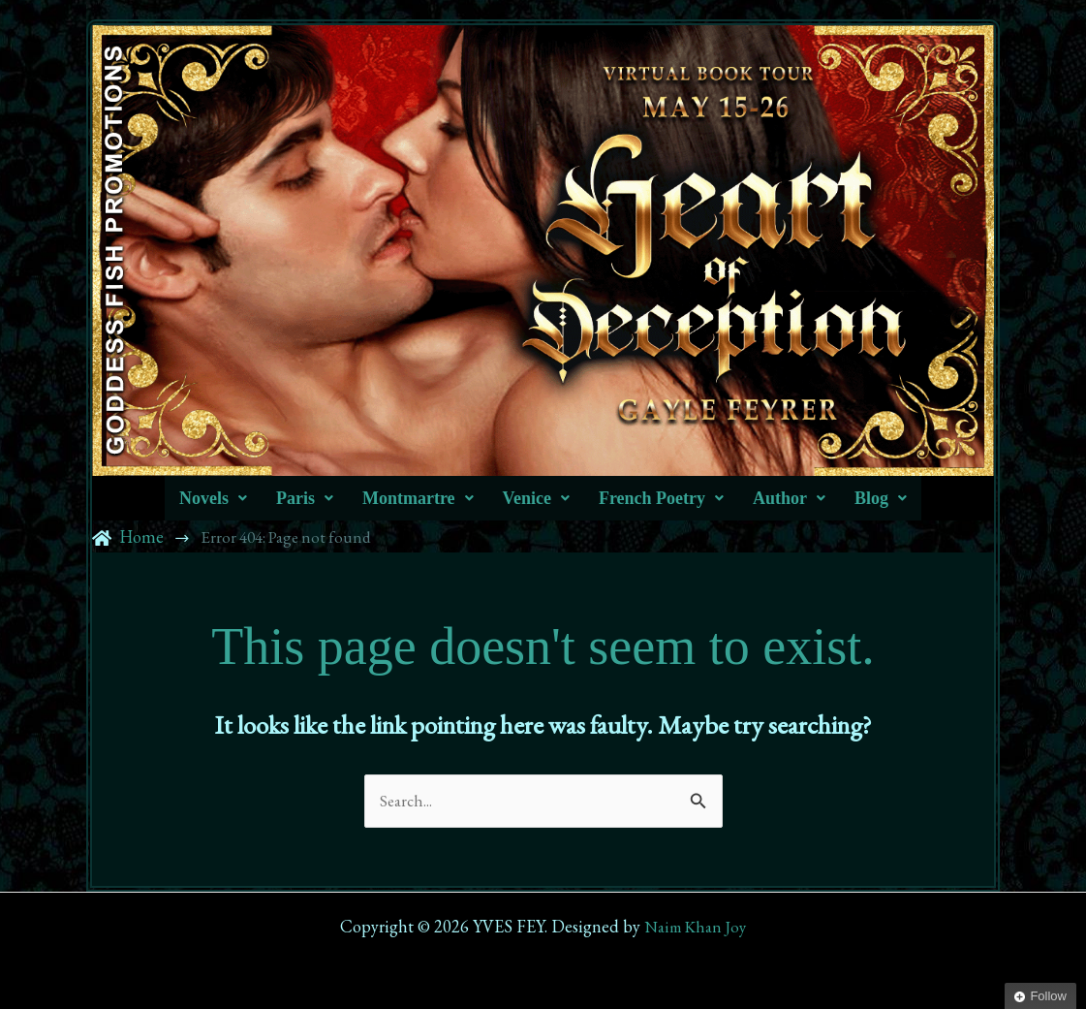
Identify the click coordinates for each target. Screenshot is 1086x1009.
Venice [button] (536, 497)
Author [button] (789, 497)
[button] (213, 497)
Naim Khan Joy (695, 926)
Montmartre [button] (418, 497)
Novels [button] (213, 497)
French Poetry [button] (661, 497)
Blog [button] (880, 497)
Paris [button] (304, 497)
